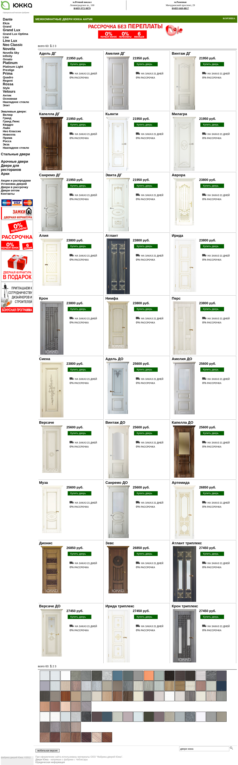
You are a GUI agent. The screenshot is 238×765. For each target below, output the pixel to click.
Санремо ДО (117, 483)
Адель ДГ (47, 53)
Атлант (112, 235)
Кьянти (112, 114)
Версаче (46, 422)
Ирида (177, 235)
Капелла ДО (182, 422)
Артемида (181, 483)
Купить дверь (78, 64)
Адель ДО (114, 359)
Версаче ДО (50, 606)
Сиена (44, 359)
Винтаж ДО (115, 422)
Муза (43, 483)
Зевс (110, 543)
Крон (43, 298)
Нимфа (112, 298)
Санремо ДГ (50, 175)
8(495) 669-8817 (180, 8)
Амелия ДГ (115, 53)
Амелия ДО (182, 359)
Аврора (178, 175)
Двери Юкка (41, 759)
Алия (43, 235)
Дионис (46, 543)
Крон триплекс (185, 606)
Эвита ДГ (114, 175)
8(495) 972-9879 (82, 8)
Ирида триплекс (120, 606)
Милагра (179, 114)
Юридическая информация (50, 762)
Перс (176, 298)
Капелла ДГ (49, 114)
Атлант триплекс (187, 543)
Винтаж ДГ (181, 53)
